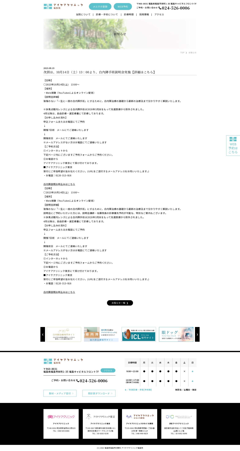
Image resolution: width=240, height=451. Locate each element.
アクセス (159, 14)
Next (197, 334)
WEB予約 (123, 6)
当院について (83, 14)
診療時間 (129, 14)
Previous (42, 334)
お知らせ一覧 (118, 302)
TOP (182, 52)
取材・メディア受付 (60, 393)
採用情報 (144, 14)
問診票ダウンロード (99, 393)
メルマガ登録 (100, 6)
